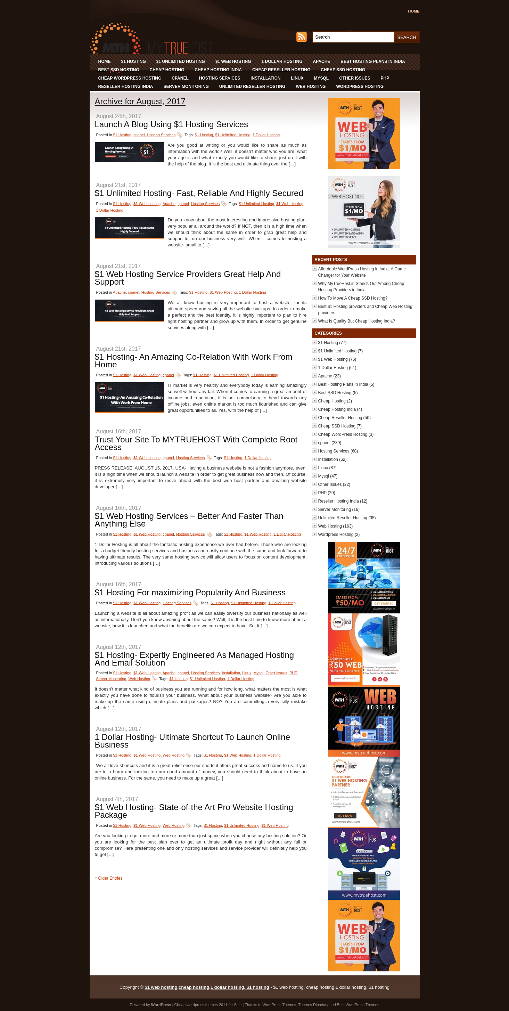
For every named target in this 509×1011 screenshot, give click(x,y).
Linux (297, 78)
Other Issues (354, 78)
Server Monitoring (186, 86)
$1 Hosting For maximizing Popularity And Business (190, 592)
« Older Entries (109, 878)
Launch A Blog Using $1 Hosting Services (171, 124)
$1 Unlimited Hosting (180, 61)
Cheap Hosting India (218, 69)
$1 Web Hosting (233, 61)
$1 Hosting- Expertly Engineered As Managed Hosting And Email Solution (194, 658)
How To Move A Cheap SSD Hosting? (353, 298)
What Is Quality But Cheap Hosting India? (356, 321)
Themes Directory (313, 1005)
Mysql (321, 78)
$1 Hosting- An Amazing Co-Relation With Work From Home (194, 360)
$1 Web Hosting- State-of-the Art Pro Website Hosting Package (194, 811)
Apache (321, 61)
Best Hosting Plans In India (372, 61)
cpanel (180, 78)
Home (414, 11)
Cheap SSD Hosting (343, 69)
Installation (265, 78)
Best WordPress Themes (358, 1005)
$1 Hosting (133, 61)
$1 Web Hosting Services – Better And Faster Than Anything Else (189, 519)
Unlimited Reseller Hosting (252, 86)
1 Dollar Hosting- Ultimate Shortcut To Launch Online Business (192, 740)
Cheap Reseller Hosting (281, 69)
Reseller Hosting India (125, 86)
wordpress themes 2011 (207, 1005)
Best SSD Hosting (118, 69)
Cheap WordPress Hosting (130, 78)
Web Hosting (311, 86)
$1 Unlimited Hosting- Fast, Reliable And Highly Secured (199, 193)
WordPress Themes (279, 1005)
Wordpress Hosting (360, 86)
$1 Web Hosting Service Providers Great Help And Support (188, 277)
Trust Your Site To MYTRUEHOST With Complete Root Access (196, 443)
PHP (385, 78)
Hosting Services (219, 78)
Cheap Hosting (167, 69)
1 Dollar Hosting (282, 61)
